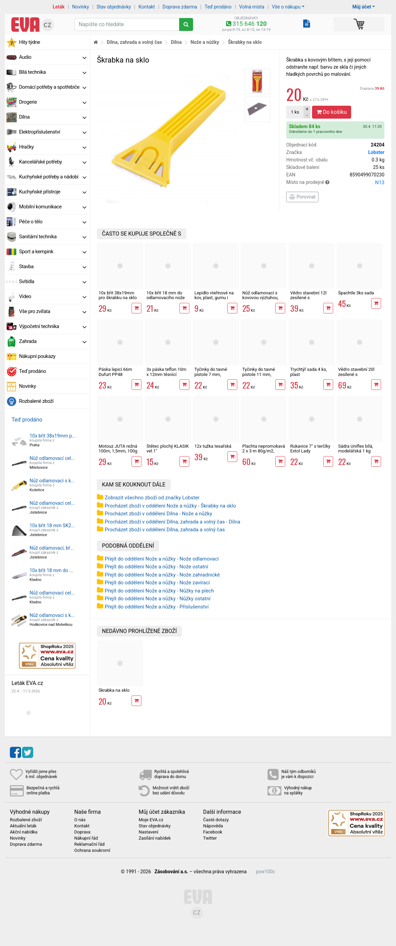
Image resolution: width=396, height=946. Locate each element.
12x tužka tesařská (212, 446)
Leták (59, 7)
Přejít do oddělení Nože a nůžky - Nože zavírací (157, 583)
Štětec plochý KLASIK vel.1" (168, 448)
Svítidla (52, 281)
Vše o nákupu (286, 7)
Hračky (52, 147)
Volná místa (251, 7)
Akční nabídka (23, 832)
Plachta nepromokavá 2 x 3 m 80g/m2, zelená (263, 451)
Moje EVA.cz (151, 820)
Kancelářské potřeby (52, 162)
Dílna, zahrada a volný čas (134, 42)
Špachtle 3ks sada (356, 292)
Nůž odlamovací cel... (52, 458)
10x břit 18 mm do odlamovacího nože (166, 295)
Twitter (210, 838)
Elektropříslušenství (52, 132)
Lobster (376, 152)
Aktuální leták (23, 826)
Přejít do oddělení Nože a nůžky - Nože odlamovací (162, 559)
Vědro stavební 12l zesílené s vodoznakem (308, 297)
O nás (80, 820)
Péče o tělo (52, 222)
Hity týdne (29, 42)
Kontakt (147, 7)
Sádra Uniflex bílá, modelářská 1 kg (355, 448)
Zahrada (52, 341)
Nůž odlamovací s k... (52, 480)
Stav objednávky (114, 7)
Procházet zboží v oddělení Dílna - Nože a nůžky (158, 514)
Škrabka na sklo (114, 690)
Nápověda (213, 826)
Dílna (52, 117)
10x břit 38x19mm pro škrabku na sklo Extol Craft (118, 297)
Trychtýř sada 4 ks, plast (308, 372)
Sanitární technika (52, 237)
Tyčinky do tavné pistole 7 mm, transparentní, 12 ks (213, 374)
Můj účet (361, 7)
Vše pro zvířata (52, 311)
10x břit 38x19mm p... (53, 435)
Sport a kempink (52, 251)
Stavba (52, 266)
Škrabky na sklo (244, 42)
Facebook (212, 832)
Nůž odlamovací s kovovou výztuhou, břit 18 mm (260, 297)
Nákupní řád (86, 838)
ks (295, 112)
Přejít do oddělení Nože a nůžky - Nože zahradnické (162, 575)
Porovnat (302, 197)
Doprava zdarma (179, 7)
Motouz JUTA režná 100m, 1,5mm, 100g (118, 448)
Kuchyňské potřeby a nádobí (52, 177)
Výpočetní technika (52, 326)
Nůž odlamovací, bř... (51, 548)
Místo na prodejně (335, 182)
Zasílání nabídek (155, 838)
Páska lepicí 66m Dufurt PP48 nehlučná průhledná (118, 374)
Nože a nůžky (204, 42)
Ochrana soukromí (92, 850)
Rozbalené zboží (36, 401)
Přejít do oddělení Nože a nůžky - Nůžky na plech (159, 591)
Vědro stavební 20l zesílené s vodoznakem (356, 374)
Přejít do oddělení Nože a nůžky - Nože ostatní (156, 567)
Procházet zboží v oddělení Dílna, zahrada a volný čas (165, 530)
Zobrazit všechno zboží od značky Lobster (152, 498)
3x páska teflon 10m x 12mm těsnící (166, 372)
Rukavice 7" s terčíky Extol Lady (310, 448)
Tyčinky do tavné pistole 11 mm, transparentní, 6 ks (260, 374)
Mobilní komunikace (52, 207)
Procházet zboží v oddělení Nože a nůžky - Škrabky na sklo (170, 506)
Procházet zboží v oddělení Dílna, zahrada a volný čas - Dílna (172, 522)
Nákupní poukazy (37, 356)
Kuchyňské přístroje (52, 192)
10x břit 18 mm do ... (51, 570)
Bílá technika (52, 72)
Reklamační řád (89, 844)
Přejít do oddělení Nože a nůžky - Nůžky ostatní (157, 599)
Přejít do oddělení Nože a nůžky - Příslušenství (157, 607)
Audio (52, 57)
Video (52, 296)
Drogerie (52, 102)
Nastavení (148, 832)
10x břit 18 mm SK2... (52, 525)
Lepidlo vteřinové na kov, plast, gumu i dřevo (214, 297)
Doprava (372, 88)
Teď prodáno (218, 7)
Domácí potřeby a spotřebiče (52, 87)
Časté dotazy (216, 820)
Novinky (80, 7)
